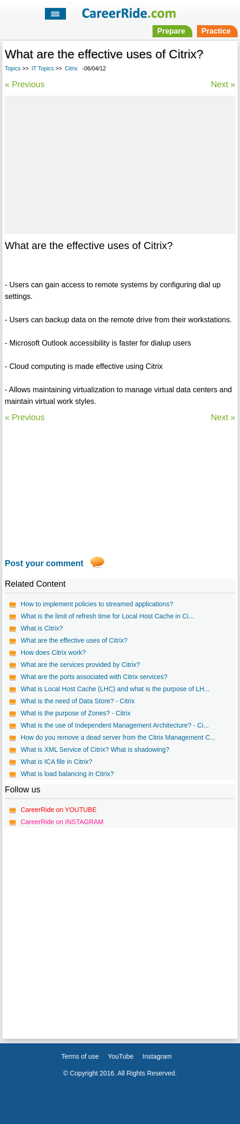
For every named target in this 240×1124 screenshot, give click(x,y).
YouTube (120, 1056)
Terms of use (80, 1056)
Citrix (71, 68)
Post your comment (44, 563)
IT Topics (43, 68)
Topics (13, 68)
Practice (216, 31)
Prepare (171, 31)
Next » (223, 84)
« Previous (24, 84)
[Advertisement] (119, 163)
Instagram (157, 1056)
